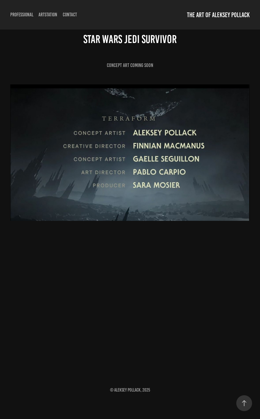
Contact (70, 14)
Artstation (47, 14)
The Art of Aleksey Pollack (218, 14)
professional (21, 14)
